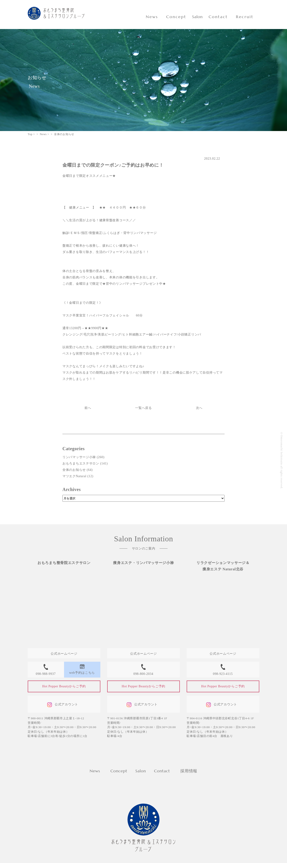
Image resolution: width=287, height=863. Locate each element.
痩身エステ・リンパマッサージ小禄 (143, 563)
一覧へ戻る (143, 408)
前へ (87, 408)
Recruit (244, 16)
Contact (218, 16)
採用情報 (188, 770)
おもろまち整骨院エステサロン (64, 563)
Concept (176, 16)
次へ (199, 408)
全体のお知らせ (74, 470)
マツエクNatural (74, 476)
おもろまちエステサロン (80, 463)
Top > (31, 134)
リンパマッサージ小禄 (79, 457)
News (152, 16)
